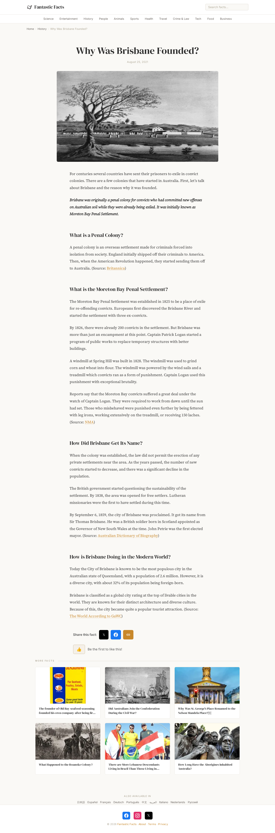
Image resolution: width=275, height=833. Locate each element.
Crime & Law (181, 18)
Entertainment (69, 18)
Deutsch (118, 802)
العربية (153, 802)
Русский (193, 802)
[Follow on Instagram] (137, 815)
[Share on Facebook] (116, 634)
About (142, 824)
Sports (134, 18)
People (103, 18)
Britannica (116, 268)
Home (30, 28)
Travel (163, 18)
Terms (152, 824)
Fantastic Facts (127, 824)
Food (210, 18)
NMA (89, 422)
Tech (198, 18)
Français (105, 802)
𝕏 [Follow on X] (148, 815)
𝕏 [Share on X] (104, 634)
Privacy (163, 824)
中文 (144, 802)
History (88, 18)
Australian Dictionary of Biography (128, 535)
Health (149, 18)
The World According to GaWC (95, 616)
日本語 (81, 802)
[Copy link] (128, 634)
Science (48, 18)
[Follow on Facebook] (126, 815)
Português (132, 802)
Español (92, 802)
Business (226, 18)
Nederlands (178, 802)
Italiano (163, 802)
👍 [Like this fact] (79, 649)
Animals (119, 18)
